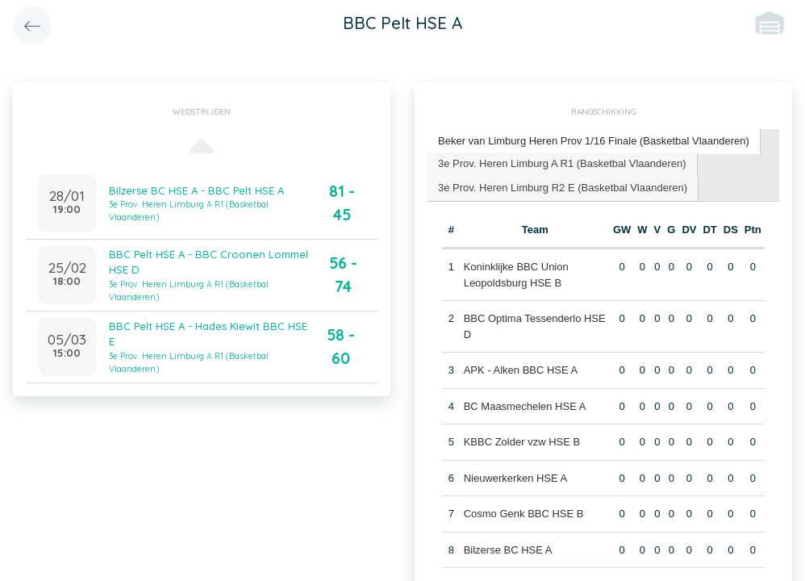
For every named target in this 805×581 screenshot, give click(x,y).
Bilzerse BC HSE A (508, 550)
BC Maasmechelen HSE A (525, 406)
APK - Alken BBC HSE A (521, 370)
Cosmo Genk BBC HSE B (524, 514)
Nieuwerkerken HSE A (516, 478)
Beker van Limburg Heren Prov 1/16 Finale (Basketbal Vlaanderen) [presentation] (593, 141)
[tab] (594, 141)
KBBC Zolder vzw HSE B (522, 442)
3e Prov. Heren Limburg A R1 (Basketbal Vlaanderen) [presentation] (562, 163)
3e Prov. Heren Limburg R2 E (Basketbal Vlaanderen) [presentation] (562, 188)
